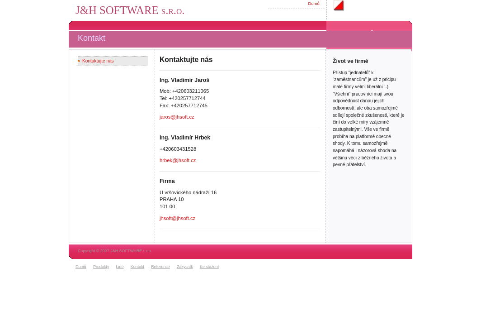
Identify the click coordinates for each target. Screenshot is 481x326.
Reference (160, 266)
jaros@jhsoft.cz (177, 117)
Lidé (120, 266)
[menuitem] (83, 267)
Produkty (101, 266)
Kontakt (137, 266)
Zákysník (185, 266)
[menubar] (148, 267)
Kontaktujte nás (97, 60)
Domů (313, 3)
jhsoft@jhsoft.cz (177, 218)
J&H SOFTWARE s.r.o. (129, 10)
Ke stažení (209, 266)
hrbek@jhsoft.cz (178, 160)
